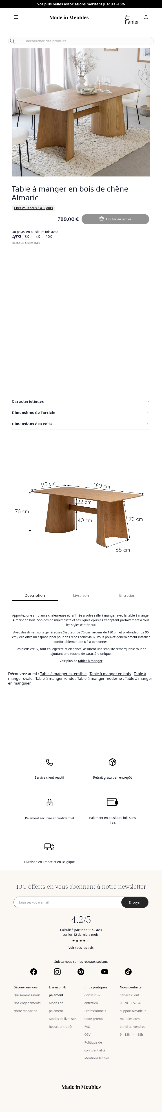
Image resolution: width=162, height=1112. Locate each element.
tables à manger (90, 661)
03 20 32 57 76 (130, 1003)
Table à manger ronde (54, 678)
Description (34, 595)
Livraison (81, 595)
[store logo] (69, 23)
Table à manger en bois (110, 673)
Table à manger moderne (99, 678)
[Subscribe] (134, 902)
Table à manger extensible (63, 673)
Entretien (127, 595)
